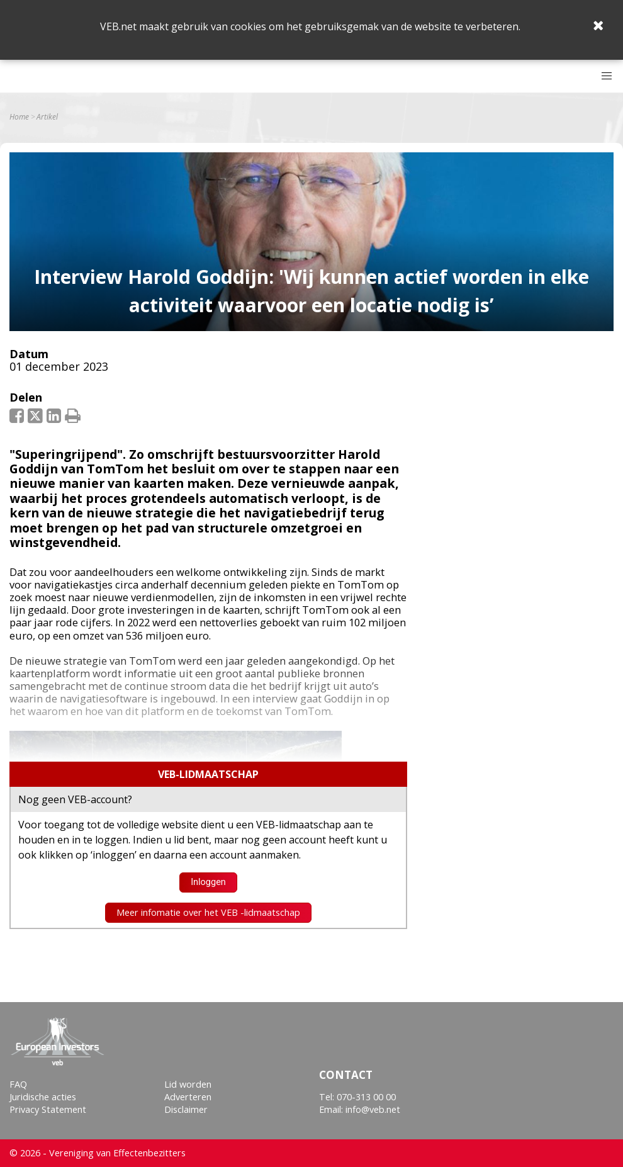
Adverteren (187, 1097)
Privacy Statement (47, 1109)
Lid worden (187, 1084)
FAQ (18, 1084)
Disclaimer (186, 1109)
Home (19, 117)
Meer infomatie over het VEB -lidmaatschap (208, 912)
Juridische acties (42, 1097)
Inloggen (208, 882)
